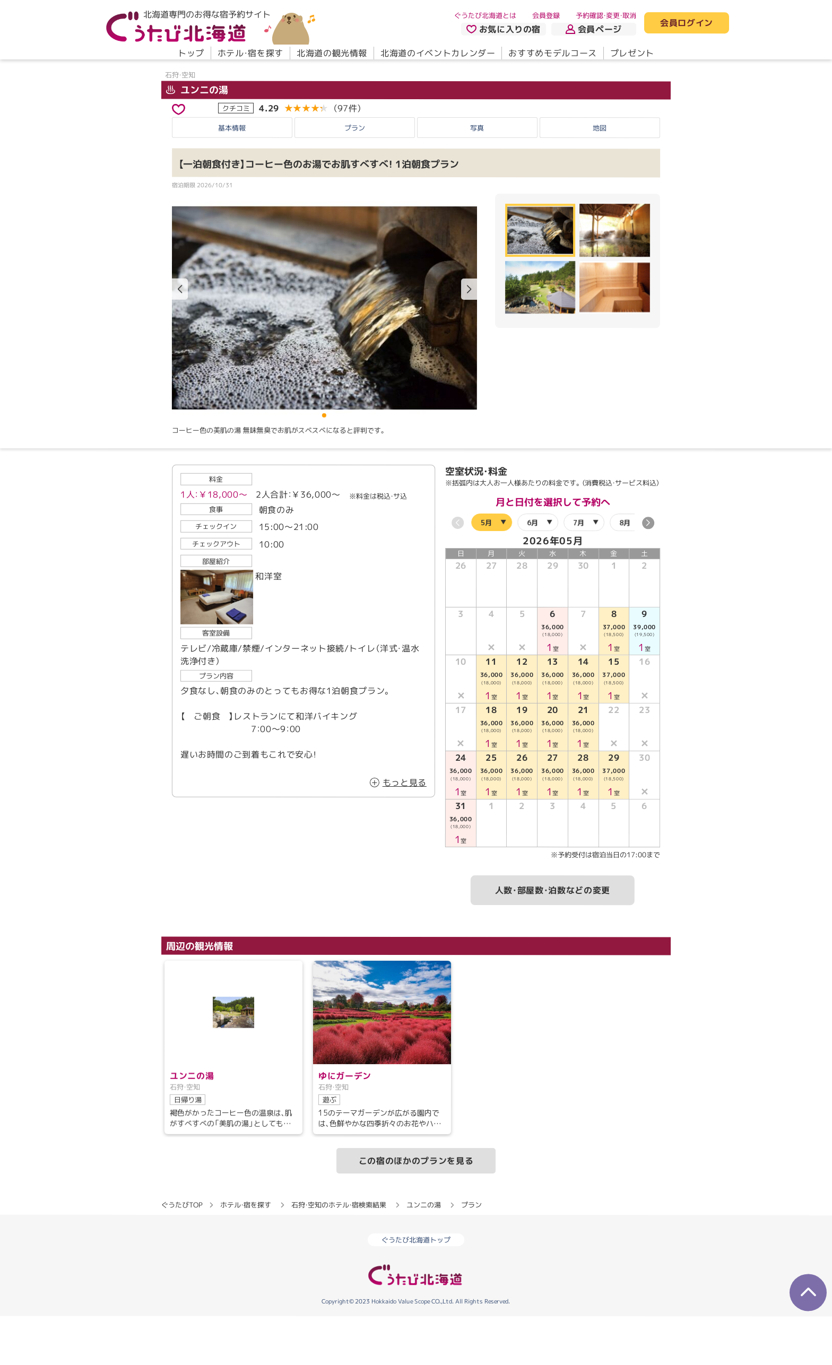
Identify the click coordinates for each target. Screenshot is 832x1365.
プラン (354, 176)
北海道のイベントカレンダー (437, 53)
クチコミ (236, 156)
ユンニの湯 (197, 138)
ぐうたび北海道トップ (416, 1288)
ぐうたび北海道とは (485, 15)
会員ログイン (686, 23)
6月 (532, 571)
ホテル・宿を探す (250, 53)
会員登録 (546, 15)
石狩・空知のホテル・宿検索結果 (338, 1253)
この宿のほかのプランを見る (416, 1209)
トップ (191, 53)
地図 (599, 176)
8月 (624, 571)
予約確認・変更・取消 (606, 15)
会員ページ (594, 29)
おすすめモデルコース (552, 53)
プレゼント (632, 53)
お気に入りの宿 (503, 29)
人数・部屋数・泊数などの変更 (552, 939)
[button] (469, 338)
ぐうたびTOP (181, 1253)
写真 (477, 176)
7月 (578, 571)
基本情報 (232, 176)
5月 (486, 571)
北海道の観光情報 (332, 53)
